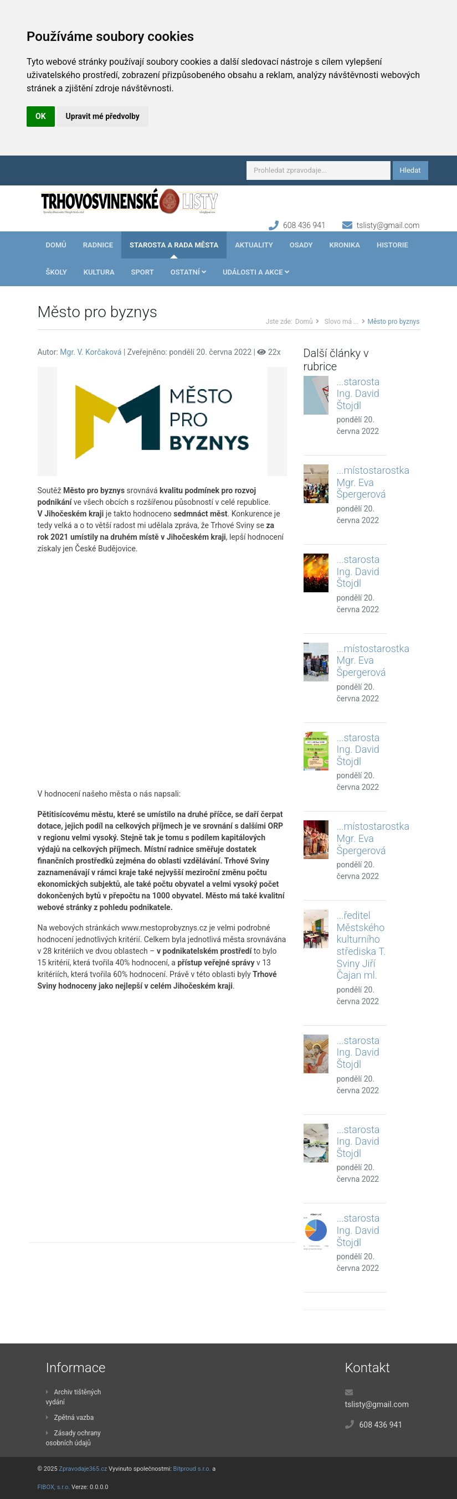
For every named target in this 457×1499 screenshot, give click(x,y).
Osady (301, 245)
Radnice (98, 245)
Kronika (345, 245)
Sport (142, 272)
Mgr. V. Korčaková (90, 352)
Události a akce (256, 272)
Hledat (410, 170)
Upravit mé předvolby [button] (103, 116)
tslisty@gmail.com (388, 225)
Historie (392, 245)
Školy (56, 272)
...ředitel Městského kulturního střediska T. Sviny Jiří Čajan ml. (361, 945)
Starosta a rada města (174, 245)
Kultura (99, 272)
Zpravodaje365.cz (83, 1468)
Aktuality (254, 245)
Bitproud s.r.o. (192, 1468)
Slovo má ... (342, 321)
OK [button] (40, 116)
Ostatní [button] (188, 272)
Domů (56, 245)
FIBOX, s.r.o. (54, 1487)
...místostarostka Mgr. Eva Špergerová (373, 482)
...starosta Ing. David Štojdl (358, 393)
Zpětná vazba (70, 1418)
